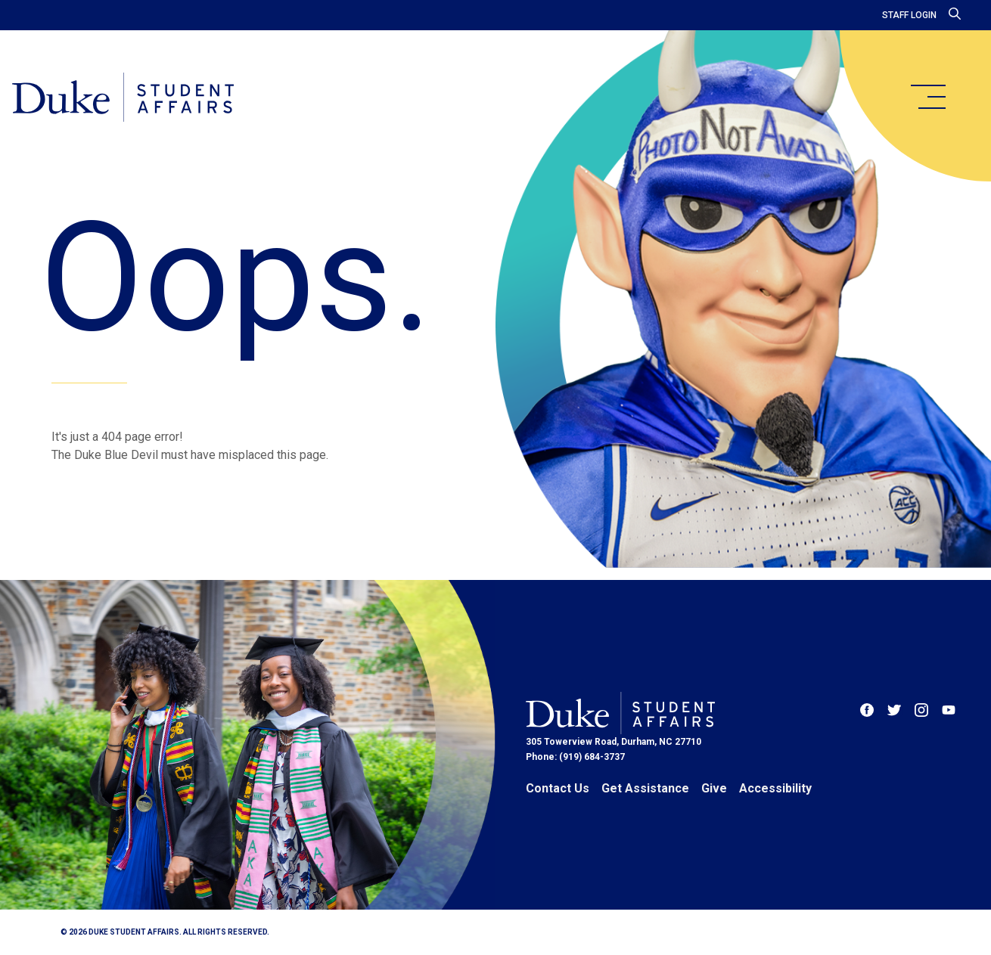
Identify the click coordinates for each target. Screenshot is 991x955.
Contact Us (557, 788)
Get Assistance (645, 788)
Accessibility (775, 788)
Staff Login (909, 15)
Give (714, 788)
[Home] (123, 98)
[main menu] (927, 97)
